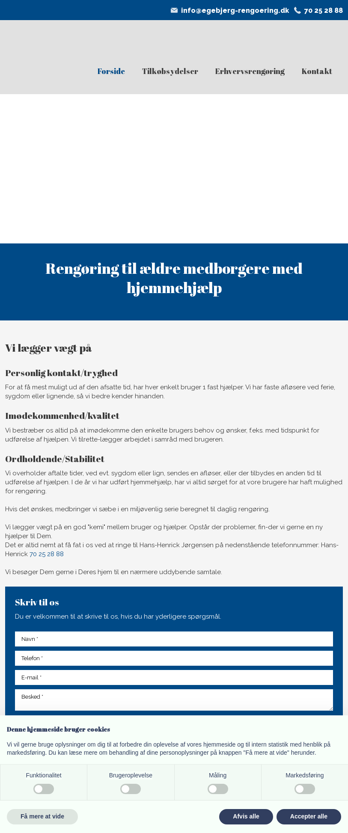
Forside (111, 71)
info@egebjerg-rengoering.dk (235, 10)
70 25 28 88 (323, 10)
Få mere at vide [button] (42, 816)
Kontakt (317, 71)
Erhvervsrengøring (250, 71)
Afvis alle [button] (246, 816)
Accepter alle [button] (308, 816)
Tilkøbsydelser (170, 71)
